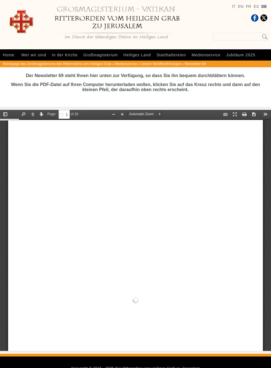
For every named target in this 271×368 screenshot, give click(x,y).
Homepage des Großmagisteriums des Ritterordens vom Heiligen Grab (57, 64)
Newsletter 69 (195, 64)
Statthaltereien (171, 55)
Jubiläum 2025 (240, 55)
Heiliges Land (137, 55)
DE (264, 6)
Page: (51, 114)
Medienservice (206, 55)
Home (8, 55)
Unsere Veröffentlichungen (161, 64)
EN (240, 6)
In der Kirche (65, 55)
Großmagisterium (100, 55)
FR (248, 6)
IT (233, 6)
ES (256, 6)
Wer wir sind (33, 55)
